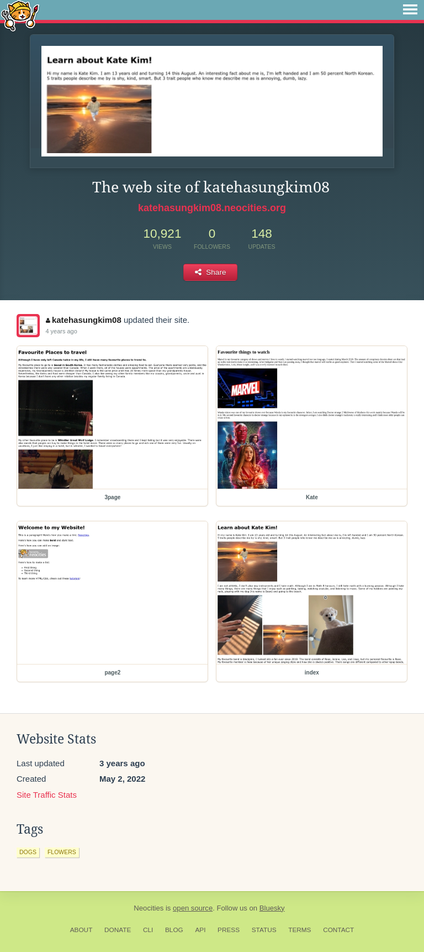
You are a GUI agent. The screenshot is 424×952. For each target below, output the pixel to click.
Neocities (148, 908)
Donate (117, 930)
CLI (148, 930)
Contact (338, 930)
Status (264, 930)
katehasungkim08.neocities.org (212, 207)
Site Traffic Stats (47, 794)
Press (229, 930)
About (81, 930)
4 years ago (61, 331)
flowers (61, 852)
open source (193, 908)
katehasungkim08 (83, 320)
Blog (174, 930)
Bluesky (272, 908)
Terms (299, 930)
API (200, 930)
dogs (27, 852)
